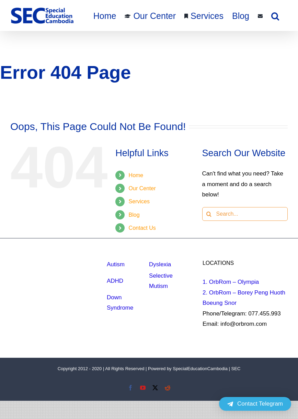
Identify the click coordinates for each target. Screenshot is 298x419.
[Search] (209, 214)
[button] (275, 15)
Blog (134, 215)
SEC (236, 368)
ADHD (115, 281)
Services (139, 201)
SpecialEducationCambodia (200, 368)
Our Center (142, 188)
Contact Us (142, 228)
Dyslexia (160, 264)
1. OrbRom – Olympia (231, 282)
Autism (116, 264)
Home (136, 175)
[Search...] (245, 214)
